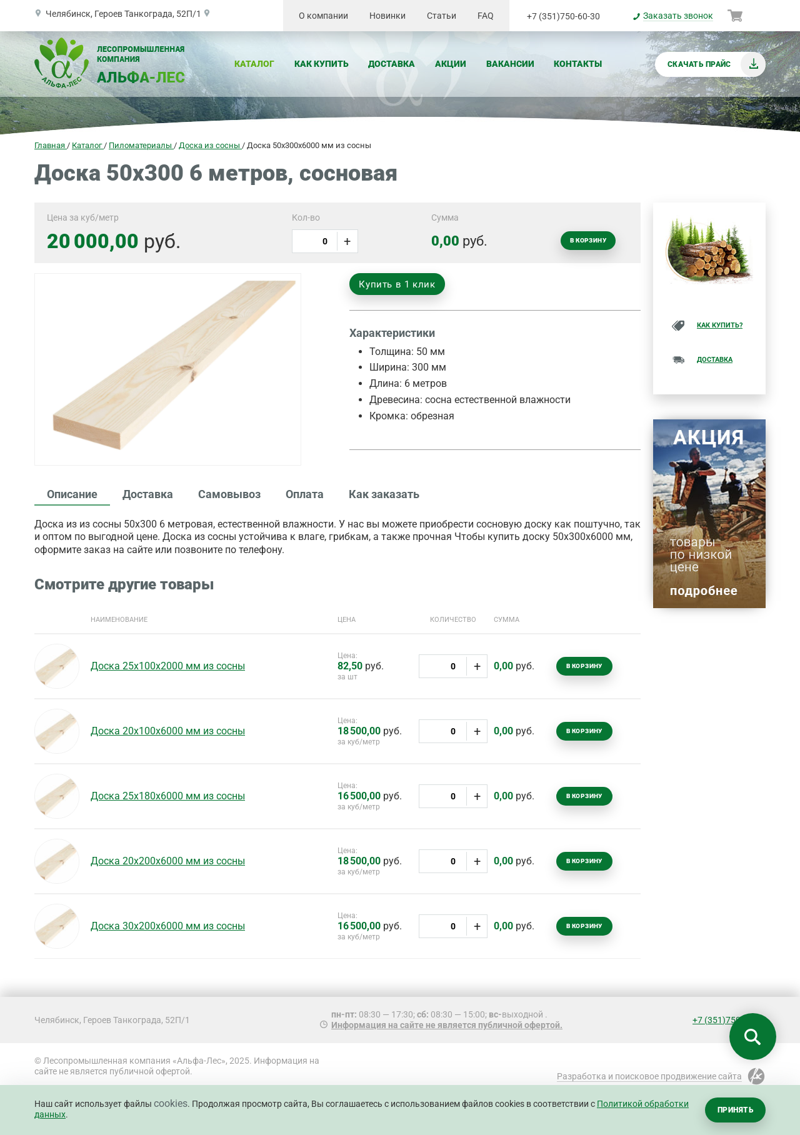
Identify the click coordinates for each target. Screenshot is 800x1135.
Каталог (254, 64)
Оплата (305, 494)
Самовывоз (229, 494)
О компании (323, 16)
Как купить (321, 64)
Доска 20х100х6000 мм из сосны (168, 731)
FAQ (486, 16)
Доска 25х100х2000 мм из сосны (168, 666)
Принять (735, 1110)
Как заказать (384, 494)
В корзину (588, 240)
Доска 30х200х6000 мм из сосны (168, 926)
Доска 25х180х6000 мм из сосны (168, 796)
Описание (72, 494)
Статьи (441, 16)
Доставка (391, 64)
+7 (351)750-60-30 (563, 16)
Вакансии (510, 64)
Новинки (387, 16)
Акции (450, 64)
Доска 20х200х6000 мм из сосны (168, 861)
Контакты (578, 64)
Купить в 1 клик (397, 284)
